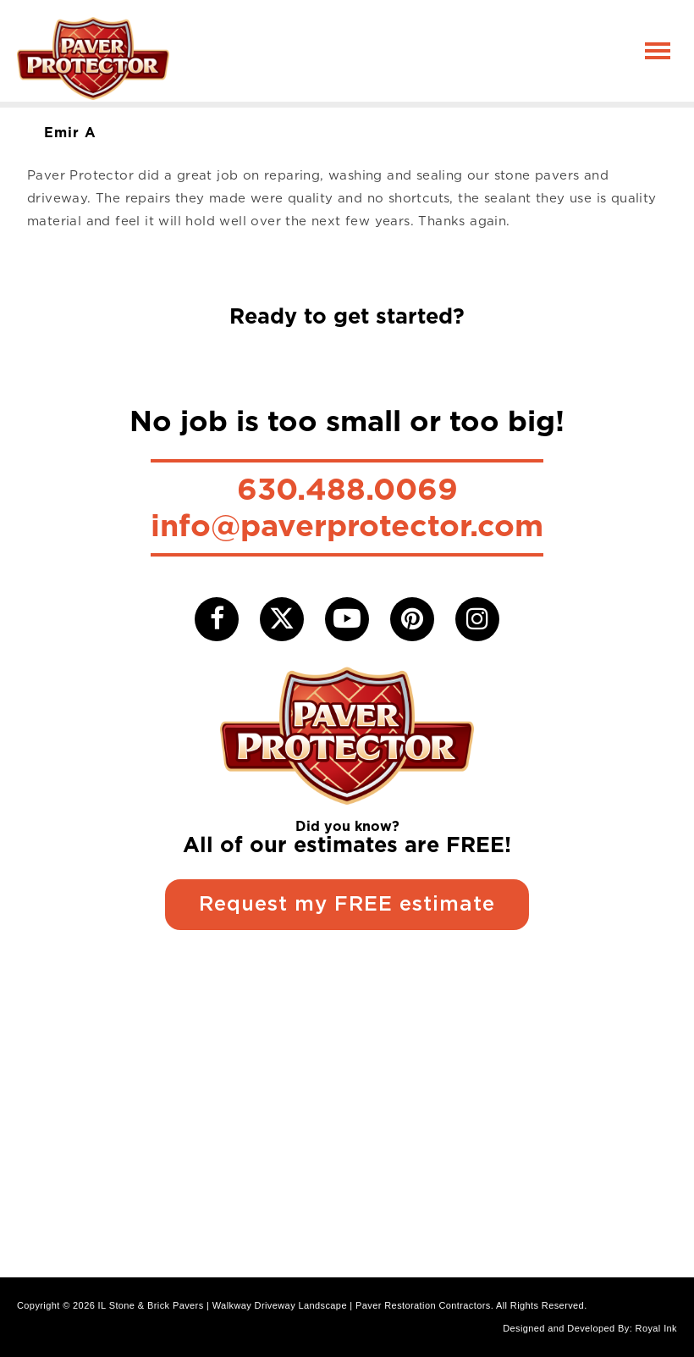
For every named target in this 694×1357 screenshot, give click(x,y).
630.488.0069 (347, 488)
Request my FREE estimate (347, 905)
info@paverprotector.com (347, 525)
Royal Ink (656, 1328)
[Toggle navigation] (657, 51)
